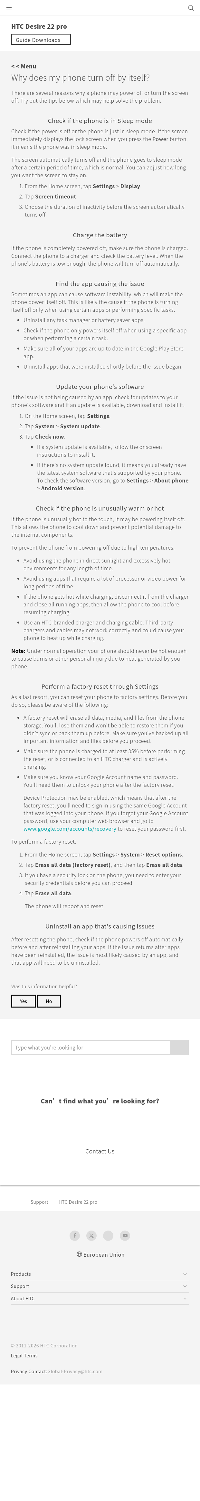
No (49, 1001)
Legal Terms (24, 1355)
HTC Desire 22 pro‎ (78, 1202)
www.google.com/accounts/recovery (70, 828)
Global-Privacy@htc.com (74, 1371)
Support (39, 1202)
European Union (104, 1254)
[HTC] (100, 8)
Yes (23, 1001)
